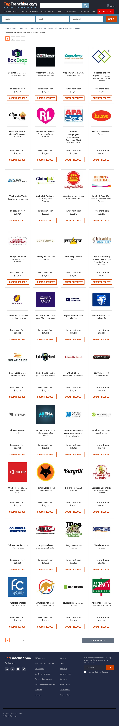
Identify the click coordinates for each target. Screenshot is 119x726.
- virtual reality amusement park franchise (46, 433)
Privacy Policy (65, 684)
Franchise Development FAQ (45, 684)
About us (63, 669)
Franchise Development (88, 11)
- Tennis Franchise (21, 199)
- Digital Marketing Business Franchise (102, 262)
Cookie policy (65, 695)
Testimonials (39, 669)
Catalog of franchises (43, 674)
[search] (61, 5)
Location (24, 11)
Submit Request (18, 98)
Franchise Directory (11, 11)
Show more (98, 640)
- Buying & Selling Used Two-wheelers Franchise (18, 490)
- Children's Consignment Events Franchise (46, 134)
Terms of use (65, 690)
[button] (110, 5)
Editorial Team (65, 674)
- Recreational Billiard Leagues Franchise (73, 140)
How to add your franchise (44, 663)
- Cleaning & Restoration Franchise (18, 134)
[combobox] (18, 19)
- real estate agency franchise (19, 259)
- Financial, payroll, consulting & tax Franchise (101, 78)
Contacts (63, 679)
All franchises (40, 658)
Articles (63, 658)
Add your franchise (105, 11)
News (62, 663)
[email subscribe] (95, 667)
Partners (38, 695)
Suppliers (38, 690)
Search (111, 19)
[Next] (23, 38)
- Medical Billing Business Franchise (46, 198)
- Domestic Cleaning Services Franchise (101, 198)
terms (99, 672)
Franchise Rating (70, 11)
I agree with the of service (96, 672)
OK (110, 667)
